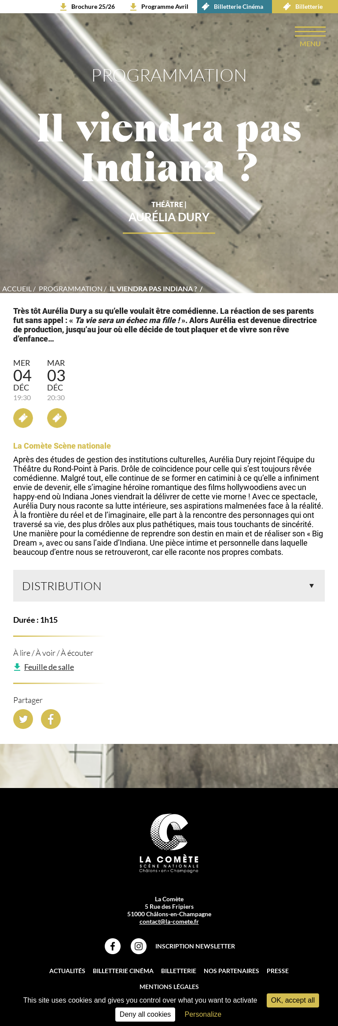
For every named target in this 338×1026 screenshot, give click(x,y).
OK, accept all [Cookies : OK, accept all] (293, 1000)
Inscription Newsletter (195, 946)
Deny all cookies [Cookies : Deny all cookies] (145, 1014)
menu (310, 43)
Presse (278, 970)
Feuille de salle (49, 667)
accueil (17, 288)
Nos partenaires (231, 970)
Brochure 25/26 (93, 6)
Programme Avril (164, 6)
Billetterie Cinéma (230, 6)
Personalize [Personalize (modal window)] (203, 1014)
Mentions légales (169, 986)
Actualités (67, 970)
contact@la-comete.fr (169, 921)
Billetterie (301, 6)
